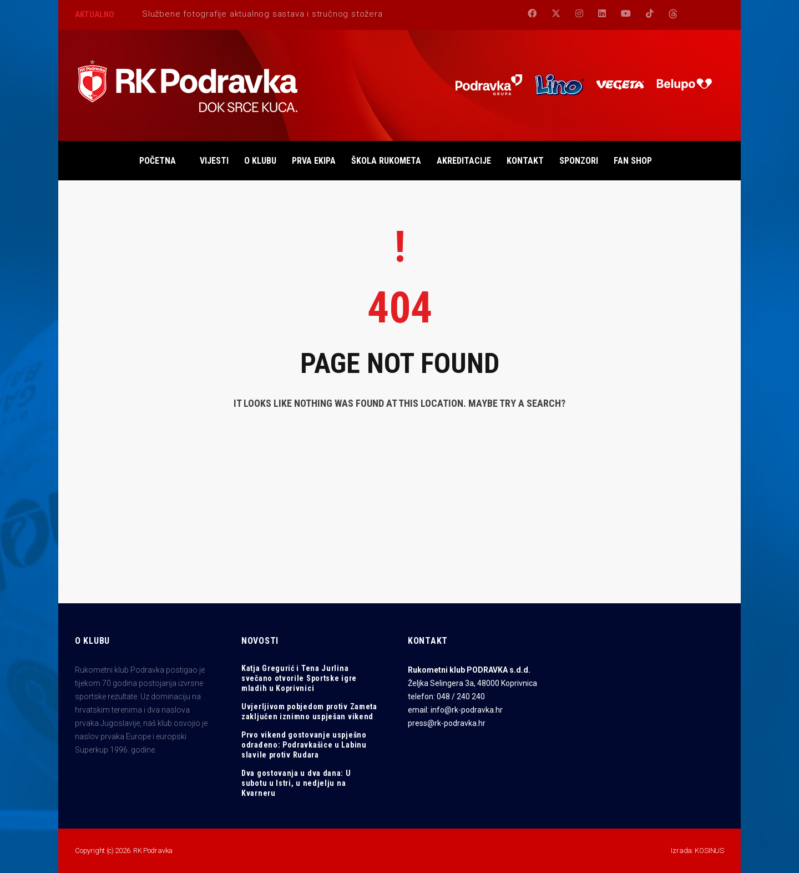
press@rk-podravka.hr (447, 723)
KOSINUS (709, 850)
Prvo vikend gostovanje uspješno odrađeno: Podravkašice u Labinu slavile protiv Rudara (304, 744)
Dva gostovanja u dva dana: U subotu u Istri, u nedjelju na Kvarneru (296, 783)
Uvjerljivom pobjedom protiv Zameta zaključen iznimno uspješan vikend (309, 711)
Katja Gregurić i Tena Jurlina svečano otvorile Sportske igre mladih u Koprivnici (299, 678)
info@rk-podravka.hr (467, 709)
